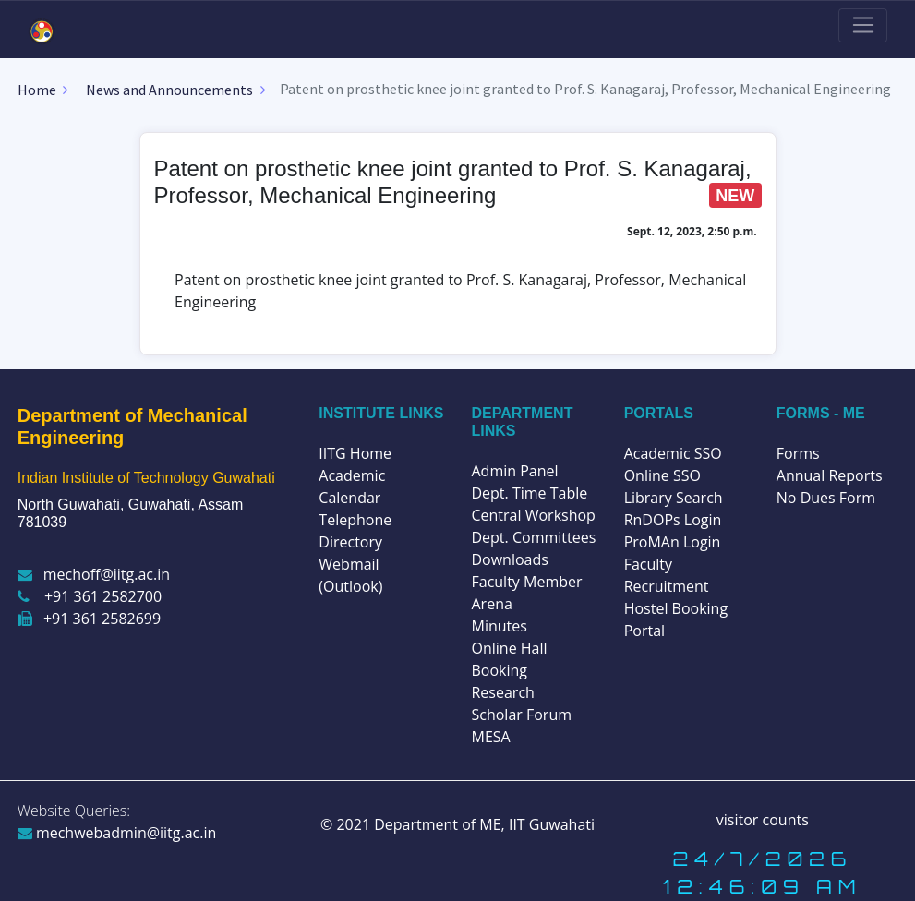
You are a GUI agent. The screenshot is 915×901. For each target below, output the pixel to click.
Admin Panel (514, 471)
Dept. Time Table (529, 493)
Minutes (498, 626)
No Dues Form (826, 497)
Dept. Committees (533, 537)
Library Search (673, 497)
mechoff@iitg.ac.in (94, 574)
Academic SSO (673, 453)
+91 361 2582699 (89, 618)
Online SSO (662, 475)
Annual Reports (830, 475)
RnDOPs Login (673, 520)
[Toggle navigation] (862, 25)
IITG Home (355, 453)
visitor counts (762, 820)
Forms (798, 453)
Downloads (509, 559)
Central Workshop (533, 515)
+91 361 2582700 (90, 596)
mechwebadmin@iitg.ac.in (117, 833)
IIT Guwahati (550, 824)
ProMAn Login (672, 542)
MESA (490, 737)
